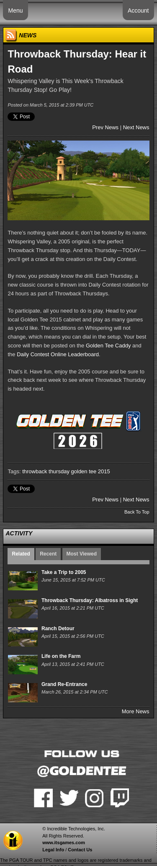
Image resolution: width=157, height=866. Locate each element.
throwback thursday (45, 471)
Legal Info (53, 849)
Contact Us (80, 849)
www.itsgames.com (63, 842)
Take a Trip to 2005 (63, 572)
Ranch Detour (58, 628)
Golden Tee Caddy (108, 345)
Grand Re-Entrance (64, 684)
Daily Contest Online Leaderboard (58, 354)
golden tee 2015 (90, 471)
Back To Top (136, 511)
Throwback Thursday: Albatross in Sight (89, 600)
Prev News (105, 127)
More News (135, 711)
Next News (136, 127)
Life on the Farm (60, 656)
